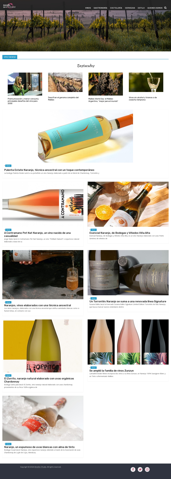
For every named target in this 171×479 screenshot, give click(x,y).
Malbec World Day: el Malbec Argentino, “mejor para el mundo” (103, 100)
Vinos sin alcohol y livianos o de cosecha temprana (143, 98)
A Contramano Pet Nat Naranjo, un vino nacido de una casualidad (37, 234)
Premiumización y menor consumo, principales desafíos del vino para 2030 (23, 101)
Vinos (88, 8)
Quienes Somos (154, 8)
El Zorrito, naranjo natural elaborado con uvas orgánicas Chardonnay (39, 380)
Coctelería (116, 8)
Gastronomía (100, 8)
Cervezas (130, 8)
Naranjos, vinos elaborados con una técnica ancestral (37, 305)
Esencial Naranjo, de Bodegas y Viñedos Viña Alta (119, 233)
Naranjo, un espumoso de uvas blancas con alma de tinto (39, 447)
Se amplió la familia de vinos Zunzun (111, 370)
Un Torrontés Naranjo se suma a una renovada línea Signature (127, 301)
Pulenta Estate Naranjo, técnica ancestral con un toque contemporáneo (49, 170)
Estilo (141, 8)
